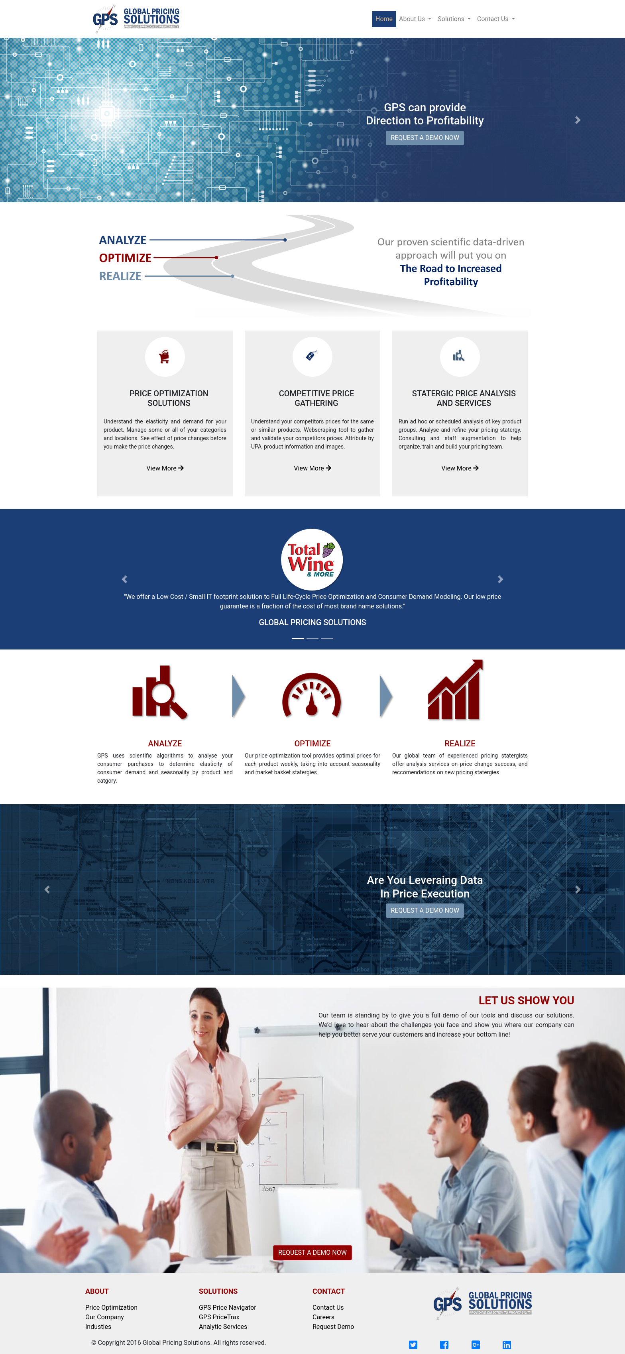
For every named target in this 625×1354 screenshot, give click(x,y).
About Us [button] (412, 19)
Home (385, 18)
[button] (47, 120)
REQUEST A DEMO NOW (425, 138)
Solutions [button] (452, 19)
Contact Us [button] (493, 19)
